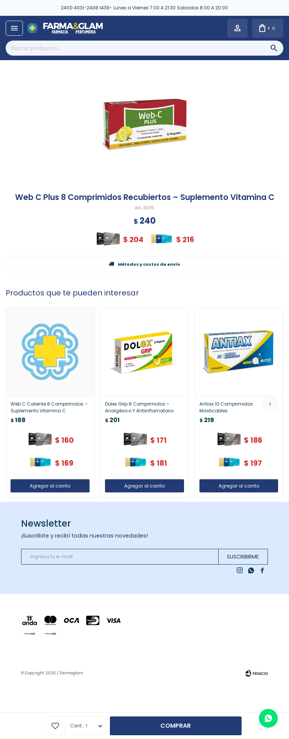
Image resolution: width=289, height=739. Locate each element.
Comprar (175, 725)
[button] (270, 403)
